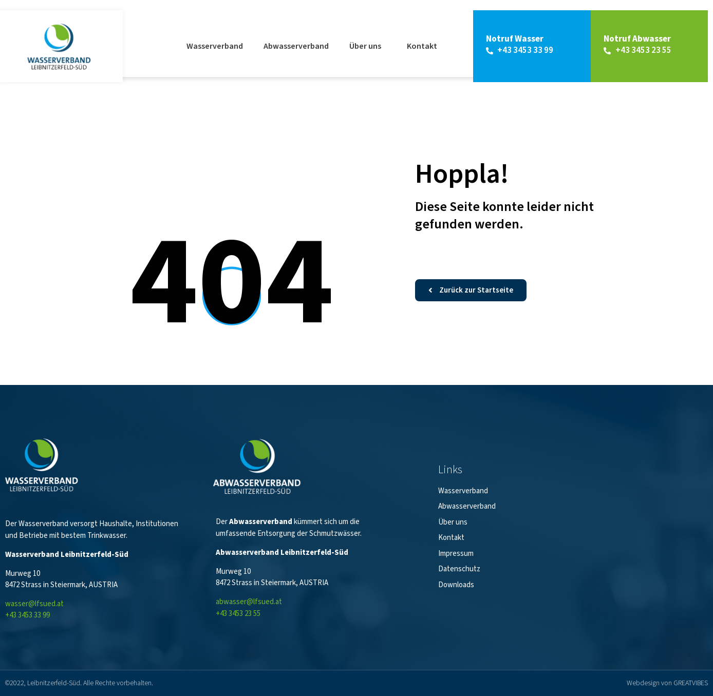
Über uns (367, 46)
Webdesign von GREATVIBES (667, 683)
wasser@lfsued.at (34, 603)
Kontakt (422, 46)
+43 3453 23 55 (238, 613)
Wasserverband (214, 46)
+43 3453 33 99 (27, 615)
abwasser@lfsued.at (249, 601)
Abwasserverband (296, 46)
